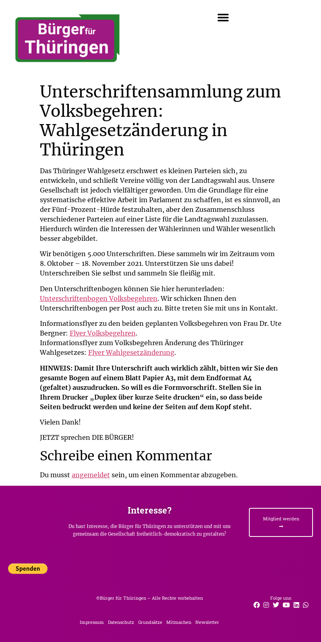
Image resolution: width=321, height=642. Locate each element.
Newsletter (207, 622)
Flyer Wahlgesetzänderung (131, 352)
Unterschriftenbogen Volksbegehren (98, 298)
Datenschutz (121, 622)
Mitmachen (178, 622)
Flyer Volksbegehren (103, 333)
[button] (223, 17)
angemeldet (91, 475)
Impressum (92, 622)
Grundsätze (150, 622)
